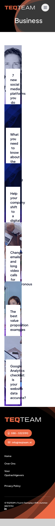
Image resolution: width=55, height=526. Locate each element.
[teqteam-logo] (19, 5)
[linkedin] (5, 509)
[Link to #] (45, 7)
